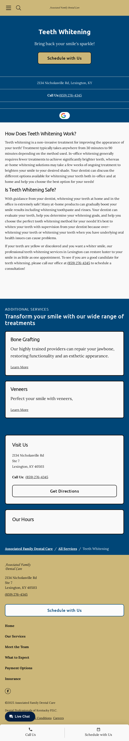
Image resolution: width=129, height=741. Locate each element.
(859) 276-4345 (70, 95)
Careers (58, 718)
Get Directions (64, 491)
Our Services (15, 636)
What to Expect (17, 657)
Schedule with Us (64, 58)
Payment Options (18, 668)
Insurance (13, 679)
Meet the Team (17, 647)
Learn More (19, 367)
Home (9, 626)
